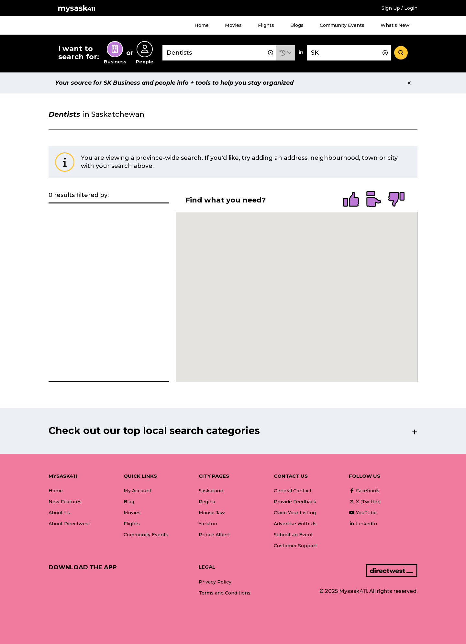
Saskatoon (211, 491)
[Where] (349, 52)
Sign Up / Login (399, 8)
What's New (395, 25)
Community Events (342, 25)
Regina (207, 502)
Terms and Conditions (224, 593)
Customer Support (295, 546)
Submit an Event (293, 535)
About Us (59, 513)
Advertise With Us (295, 524)
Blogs (297, 25)
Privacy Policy (215, 582)
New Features (65, 502)
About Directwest (69, 524)
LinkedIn (363, 524)
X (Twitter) (365, 502)
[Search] (401, 53)
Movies (233, 25)
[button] (285, 52)
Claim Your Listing (295, 513)
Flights (266, 25)
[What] (219, 52)
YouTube (363, 513)
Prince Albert (214, 535)
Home (201, 25)
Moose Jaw (212, 513)
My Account (137, 491)
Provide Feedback (295, 502)
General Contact (293, 491)
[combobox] (219, 52)
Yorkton (208, 524)
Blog (129, 502)
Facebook (364, 491)
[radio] (351, 200)
